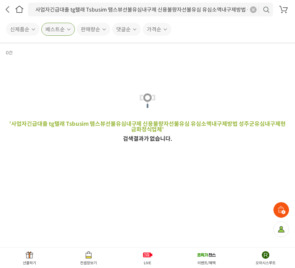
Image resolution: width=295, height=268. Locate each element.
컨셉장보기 (88, 263)
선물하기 (29, 263)
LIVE (147, 263)
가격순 (154, 29)
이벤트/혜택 (206, 263)
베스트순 (55, 29)
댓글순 (123, 29)
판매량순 (90, 29)
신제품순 (19, 29)
